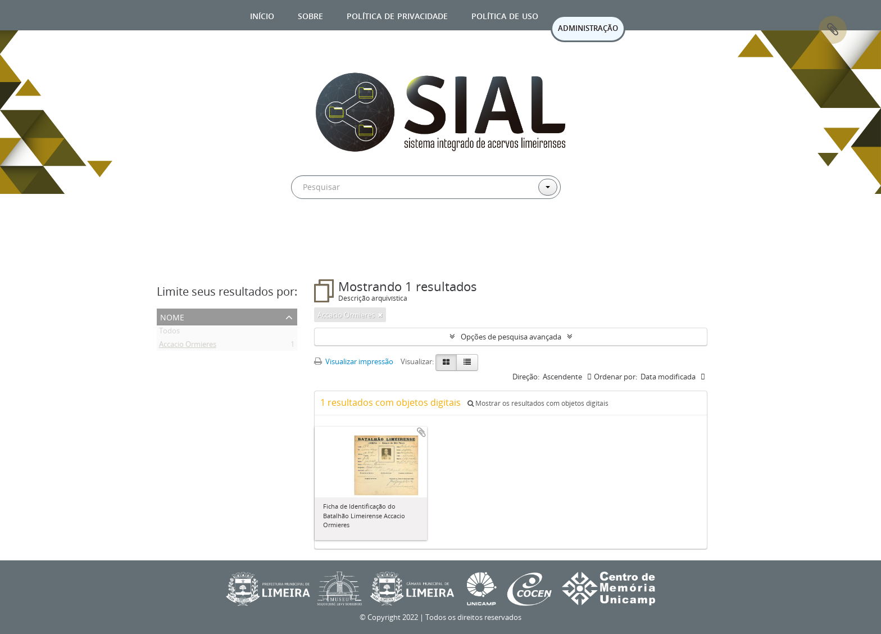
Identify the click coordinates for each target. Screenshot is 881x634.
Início (262, 14)
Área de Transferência (833, 30)
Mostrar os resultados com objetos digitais (537, 403)
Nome (172, 316)
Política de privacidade (397, 14)
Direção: (525, 377)
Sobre (310, 14)
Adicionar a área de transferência (421, 432)
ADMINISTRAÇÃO (588, 28)
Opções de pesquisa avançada (511, 337)
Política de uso (504, 14)
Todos (169, 333)
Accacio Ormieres (187, 346)
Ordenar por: (615, 377)
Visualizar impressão (353, 361)
